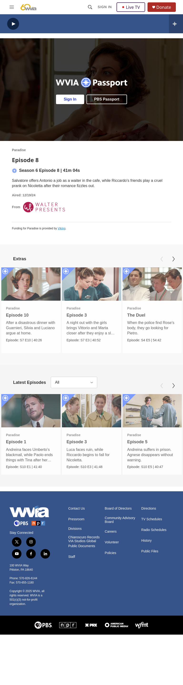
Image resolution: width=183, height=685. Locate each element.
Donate (163, 7)
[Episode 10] (31, 284)
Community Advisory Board (120, 519)
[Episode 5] (152, 410)
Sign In (105, 7)
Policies (110, 553)
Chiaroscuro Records (84, 537)
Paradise (19, 150)
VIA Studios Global (82, 541)
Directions (148, 508)
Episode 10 (17, 315)
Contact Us (76, 508)
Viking (61, 228)
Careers (111, 531)
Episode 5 (137, 441)
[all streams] (176, 23)
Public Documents (81, 546)
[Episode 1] (31, 410)
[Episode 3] (91, 284)
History (146, 540)
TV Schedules (151, 519)
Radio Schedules (154, 529)
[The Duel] (152, 284)
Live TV (131, 7)
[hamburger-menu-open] (11, 7)
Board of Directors (118, 508)
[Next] (173, 259)
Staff (71, 556)
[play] (13, 24)
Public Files (149, 551)
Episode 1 (16, 441)
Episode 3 (76, 315)
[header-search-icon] (90, 7)
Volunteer (112, 542)
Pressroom (76, 519)
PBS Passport (106, 99)
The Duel (136, 315)
